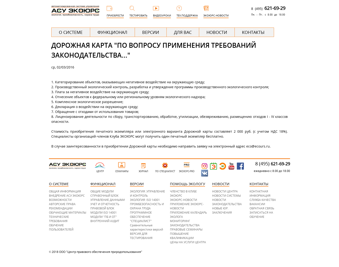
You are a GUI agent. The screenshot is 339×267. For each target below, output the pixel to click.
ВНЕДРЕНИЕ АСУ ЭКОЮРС (67, 196)
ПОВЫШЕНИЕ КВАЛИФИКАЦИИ (182, 236)
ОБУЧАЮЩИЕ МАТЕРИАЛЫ (67, 213)
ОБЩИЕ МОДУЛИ (102, 191)
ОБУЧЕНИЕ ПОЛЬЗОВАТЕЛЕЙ (61, 227)
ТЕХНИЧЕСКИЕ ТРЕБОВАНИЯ (59, 219)
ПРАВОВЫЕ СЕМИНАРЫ (186, 229)
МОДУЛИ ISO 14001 (103, 213)
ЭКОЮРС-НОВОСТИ (183, 200)
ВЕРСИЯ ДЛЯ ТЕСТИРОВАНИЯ (141, 236)
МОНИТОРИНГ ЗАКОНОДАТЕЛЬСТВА (185, 223)
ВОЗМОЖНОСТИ (60, 200)
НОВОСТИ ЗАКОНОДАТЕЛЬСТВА (227, 202)
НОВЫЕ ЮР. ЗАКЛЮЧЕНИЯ (222, 210)
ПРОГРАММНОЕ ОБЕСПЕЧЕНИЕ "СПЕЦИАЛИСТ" (141, 217)
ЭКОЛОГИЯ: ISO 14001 (145, 200)
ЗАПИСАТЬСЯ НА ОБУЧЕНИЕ (261, 215)
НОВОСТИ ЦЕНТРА (225, 191)
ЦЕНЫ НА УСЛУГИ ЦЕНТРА (188, 242)
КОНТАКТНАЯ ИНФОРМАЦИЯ (260, 193)
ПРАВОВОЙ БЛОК (102, 208)
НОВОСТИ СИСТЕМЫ (226, 196)
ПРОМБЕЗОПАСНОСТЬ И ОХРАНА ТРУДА (147, 206)
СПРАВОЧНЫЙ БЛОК (104, 196)
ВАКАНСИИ (257, 204)
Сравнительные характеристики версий (146, 227)
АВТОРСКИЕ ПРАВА (62, 204)
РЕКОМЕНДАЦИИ (61, 208)
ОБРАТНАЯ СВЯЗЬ (262, 208)
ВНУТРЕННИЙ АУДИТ (104, 221)
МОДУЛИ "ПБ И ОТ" (103, 217)
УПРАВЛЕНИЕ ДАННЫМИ (107, 200)
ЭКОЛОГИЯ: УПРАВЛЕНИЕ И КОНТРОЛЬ (147, 193)
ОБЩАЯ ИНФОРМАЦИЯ (65, 191)
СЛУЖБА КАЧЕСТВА (263, 200)
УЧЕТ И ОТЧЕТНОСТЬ (104, 204)
